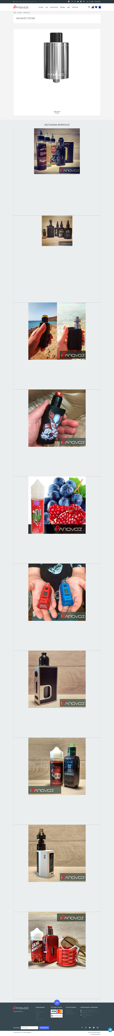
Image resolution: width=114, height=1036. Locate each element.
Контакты (38, 1020)
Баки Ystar (57, 111)
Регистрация (98, 1)
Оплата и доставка (40, 1011)
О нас (37, 1010)
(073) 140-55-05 (33, 1)
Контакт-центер (39, 1018)
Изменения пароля (70, 1013)
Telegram (83, 1016)
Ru (87, 1)
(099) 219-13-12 (25, 1)
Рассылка (16, 1028)
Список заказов (69, 1011)
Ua (89, 1)
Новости (38, 1015)
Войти (92, 1)
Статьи (37, 1017)
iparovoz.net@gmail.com (87, 1015)
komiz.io (99, 1034)
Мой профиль (69, 1010)
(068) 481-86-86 (18, 1)
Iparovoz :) (18, 1032)
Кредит (37, 1013)
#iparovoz (64, 124)
